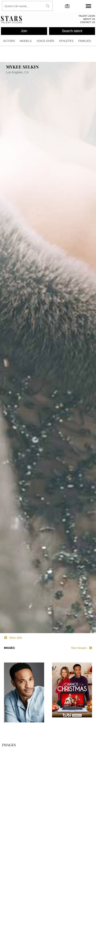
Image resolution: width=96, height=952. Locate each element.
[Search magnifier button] (47, 6)
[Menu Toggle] (88, 6)
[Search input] (22, 6)
